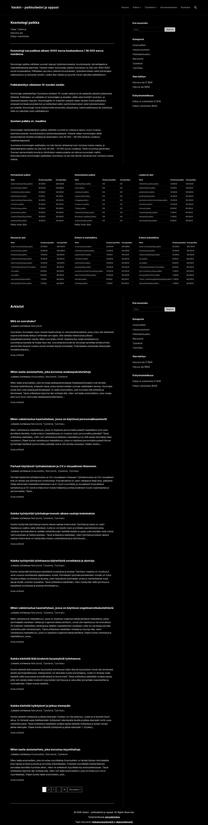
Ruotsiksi (185, 7)
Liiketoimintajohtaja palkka (21, 217)
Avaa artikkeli (17, 355)
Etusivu (125, 7)
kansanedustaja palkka (148, 221)
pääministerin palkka (19, 196)
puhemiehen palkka (18, 212)
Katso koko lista (19, 224)
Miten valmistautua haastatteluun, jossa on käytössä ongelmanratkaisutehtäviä (61, 608)
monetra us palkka (82, 204)
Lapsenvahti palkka (82, 196)
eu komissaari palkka (19, 188)
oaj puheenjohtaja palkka (20, 279)
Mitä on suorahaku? (23, 321)
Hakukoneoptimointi (102, 822)
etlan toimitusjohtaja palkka (21, 200)
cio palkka (15, 275)
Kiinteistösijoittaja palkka (84, 212)
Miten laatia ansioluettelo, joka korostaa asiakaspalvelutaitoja (50, 371)
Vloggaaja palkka (81, 200)
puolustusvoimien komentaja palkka (153, 200)
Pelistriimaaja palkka (19, 208)
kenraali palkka (145, 208)
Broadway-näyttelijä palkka (85, 217)
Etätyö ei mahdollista (143, 101)
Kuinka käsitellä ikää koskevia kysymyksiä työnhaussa (45, 658)
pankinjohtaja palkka (19, 221)
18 (64, 789)
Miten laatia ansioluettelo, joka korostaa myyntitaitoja (45, 749)
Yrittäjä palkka (80, 208)
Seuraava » (75, 789)
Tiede (13, 29)
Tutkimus (21, 29)
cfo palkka (15, 271)
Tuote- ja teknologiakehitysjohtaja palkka (155, 279)
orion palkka (79, 188)
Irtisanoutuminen (169, 7)
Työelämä (150, 7)
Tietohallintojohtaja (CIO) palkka (23, 267)
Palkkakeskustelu (141, 54)
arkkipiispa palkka (146, 217)
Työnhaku (138, 68)
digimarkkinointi (124, 822)
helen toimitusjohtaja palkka (22, 184)
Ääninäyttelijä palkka (83, 184)
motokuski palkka (82, 192)
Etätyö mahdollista (19, 36)
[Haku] (194, 7)
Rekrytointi (138, 58)
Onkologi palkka (81, 283)
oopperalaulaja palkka (83, 221)
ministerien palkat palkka (20, 192)
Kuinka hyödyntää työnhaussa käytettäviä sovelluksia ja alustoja (52, 560)
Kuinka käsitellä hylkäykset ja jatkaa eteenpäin (40, 705)
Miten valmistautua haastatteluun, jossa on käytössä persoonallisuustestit (58, 419)
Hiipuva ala (138, 87)
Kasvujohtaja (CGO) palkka (21, 283)
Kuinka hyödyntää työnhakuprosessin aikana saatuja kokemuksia (52, 513)
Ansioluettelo (139, 45)
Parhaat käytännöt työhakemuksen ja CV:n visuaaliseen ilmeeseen (53, 466)
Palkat (136, 7)
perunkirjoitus (112, 817)
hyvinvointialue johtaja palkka (150, 271)
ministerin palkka (17, 204)
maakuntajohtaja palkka (148, 212)
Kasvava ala (16, 33)
